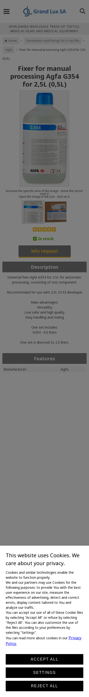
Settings (44, 673)
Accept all (44, 659)
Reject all (44, 686)
